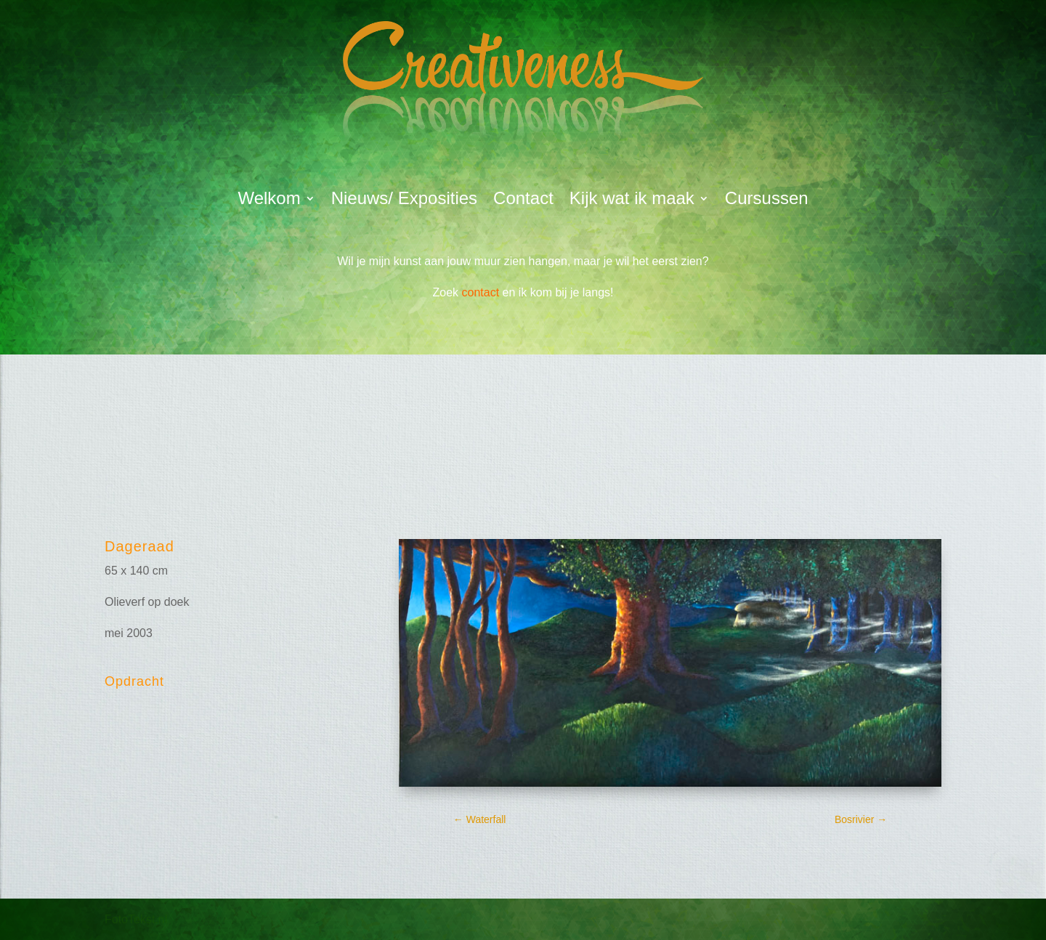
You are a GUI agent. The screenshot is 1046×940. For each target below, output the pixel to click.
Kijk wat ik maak (631, 200)
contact (481, 292)
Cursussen (766, 200)
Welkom (269, 200)
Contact (523, 200)
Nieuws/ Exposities (404, 200)
